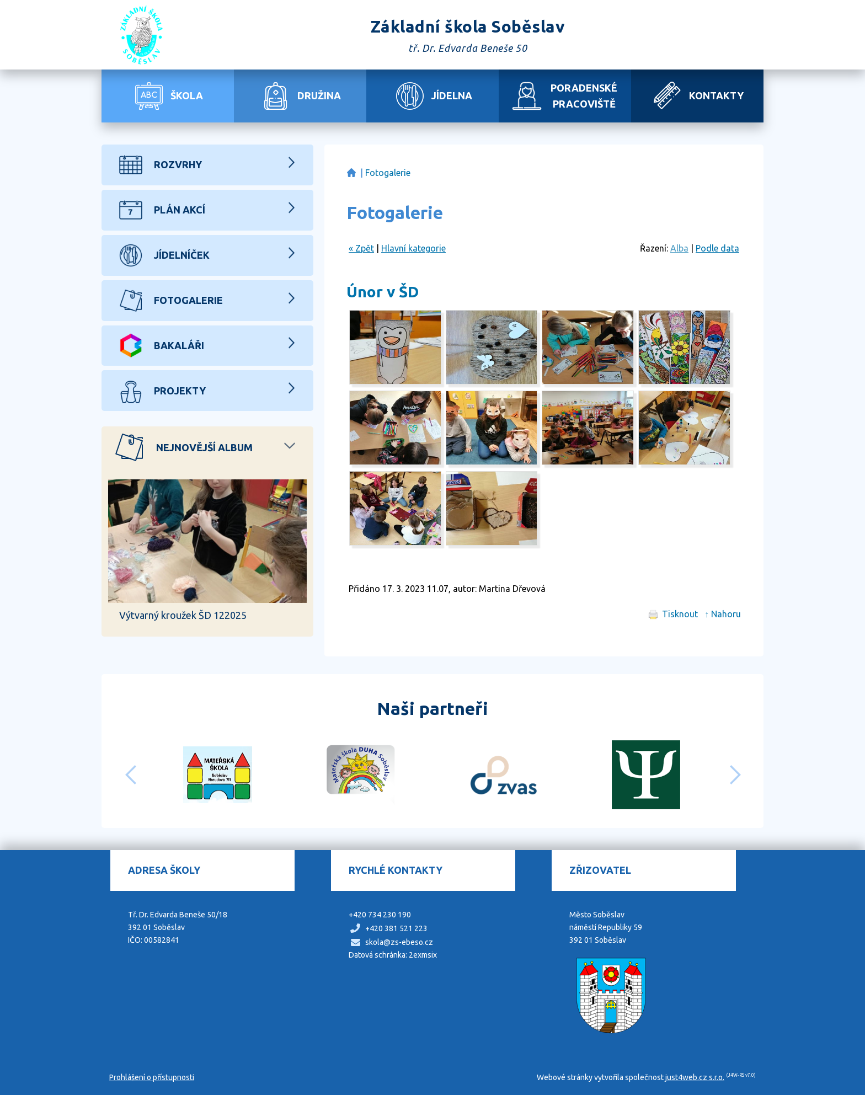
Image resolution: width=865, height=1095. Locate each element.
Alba (679, 248)
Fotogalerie (387, 173)
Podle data (717, 248)
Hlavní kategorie (413, 248)
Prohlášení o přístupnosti (151, 1077)
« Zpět (361, 248)
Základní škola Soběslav (351, 173)
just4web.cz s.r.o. (694, 1077)
